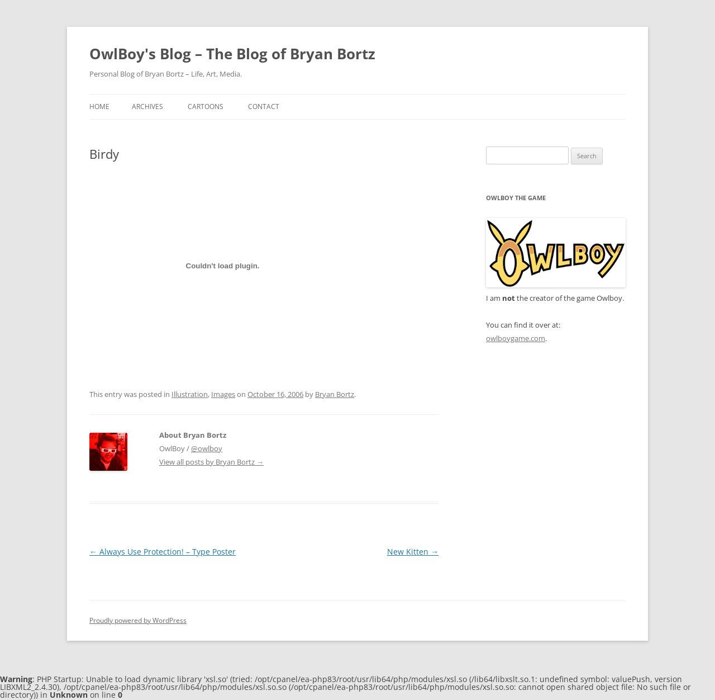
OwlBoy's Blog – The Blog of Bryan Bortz (232, 54)
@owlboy (206, 448)
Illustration (189, 394)
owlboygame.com (515, 338)
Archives (147, 106)
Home (99, 106)
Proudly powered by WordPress (138, 620)
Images (223, 394)
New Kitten (412, 551)
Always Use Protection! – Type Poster (162, 551)
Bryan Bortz (334, 394)
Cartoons (205, 106)
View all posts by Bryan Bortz (211, 462)
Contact (263, 106)
